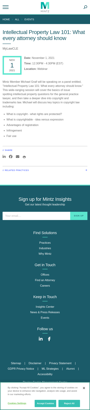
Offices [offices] (45, 274)
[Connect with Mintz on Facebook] (49, 341)
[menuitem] (7, 19)
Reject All (69, 403)
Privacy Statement (60, 363)
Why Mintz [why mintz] (45, 253)
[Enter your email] (45, 216)
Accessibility (44, 374)
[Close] (84, 388)
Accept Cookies (45, 403)
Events (29, 19)
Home (6, 19)
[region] (45, 396)
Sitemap (16, 363)
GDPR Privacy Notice (21, 368)
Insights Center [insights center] (45, 306)
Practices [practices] (45, 242)
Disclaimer (35, 363)
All (17, 19)
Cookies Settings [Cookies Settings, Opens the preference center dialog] (17, 403)
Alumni (70, 368)
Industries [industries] (45, 248)
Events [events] (45, 317)
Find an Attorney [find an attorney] (45, 280)
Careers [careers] (45, 285)
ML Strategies (50, 368)
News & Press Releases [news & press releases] (45, 312)
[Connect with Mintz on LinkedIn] (40, 341)
